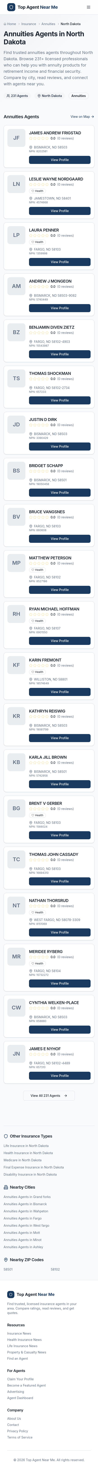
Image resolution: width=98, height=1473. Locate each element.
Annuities (48, 24)
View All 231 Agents (49, 1095)
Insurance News (19, 1333)
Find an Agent (17, 1358)
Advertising (15, 1392)
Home (10, 24)
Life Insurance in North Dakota (26, 1146)
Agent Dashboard (20, 1398)
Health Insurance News (24, 1340)
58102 (55, 1269)
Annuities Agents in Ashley (23, 1247)
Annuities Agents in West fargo (26, 1225)
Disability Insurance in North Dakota (30, 1174)
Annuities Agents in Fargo (23, 1218)
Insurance (28, 24)
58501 (8, 1269)
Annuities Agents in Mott (22, 1233)
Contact (13, 1425)
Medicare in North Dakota (23, 1160)
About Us (14, 1418)
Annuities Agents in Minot (23, 1240)
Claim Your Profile (20, 1379)
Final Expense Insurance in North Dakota (34, 1167)
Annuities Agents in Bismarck (25, 1204)
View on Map (82, 116)
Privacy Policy (17, 1431)
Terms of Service (20, 1437)
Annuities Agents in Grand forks (27, 1197)
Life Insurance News (22, 1346)
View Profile (60, 160)
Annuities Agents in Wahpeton (26, 1211)
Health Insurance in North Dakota (28, 1153)
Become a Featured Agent (26, 1385)
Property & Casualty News (26, 1352)
